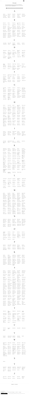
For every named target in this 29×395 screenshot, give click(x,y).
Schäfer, (13, 277)
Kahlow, (13, 148)
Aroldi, (18, 16)
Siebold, (23, 294)
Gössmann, (19, 90)
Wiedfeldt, (14, 350)
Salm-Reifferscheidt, (14, 273)
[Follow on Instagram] (25, 0)
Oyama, (9, 239)
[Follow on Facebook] (27, 0)
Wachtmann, (5, 343)
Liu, (9, 184)
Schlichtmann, (10, 283)
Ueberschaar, (9, 328)
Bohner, (23, 31)
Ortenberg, (5, 238)
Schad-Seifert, (4, 277)
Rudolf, (9, 263)
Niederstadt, (19, 224)
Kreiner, (9, 167)
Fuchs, (23, 78)
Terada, (14, 314)
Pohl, (23, 247)
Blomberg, (5, 31)
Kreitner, (14, 167)
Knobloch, (10, 164)
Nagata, (4, 220)
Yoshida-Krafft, (23, 368)
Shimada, (14, 291)
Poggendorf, (19, 247)
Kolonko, (9, 166)
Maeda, (13, 193)
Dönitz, (14, 53)
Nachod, (9, 219)
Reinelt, (23, 257)
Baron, (9, 24)
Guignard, (23, 97)
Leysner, (9, 183)
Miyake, (4, 205)
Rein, (19, 257)
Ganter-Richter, (4, 88)
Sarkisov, (5, 274)
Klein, (13, 160)
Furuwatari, (9, 81)
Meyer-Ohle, (19, 201)
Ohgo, (4, 233)
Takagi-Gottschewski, (9, 312)
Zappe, (18, 376)
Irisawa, (9, 132)
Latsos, (4, 180)
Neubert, (23, 222)
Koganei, (23, 165)
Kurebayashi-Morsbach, (9, 172)
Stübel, (23, 303)
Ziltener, (9, 378)
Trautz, (14, 320)
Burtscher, (23, 36)
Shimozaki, (14, 292)
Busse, (9, 37)
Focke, (13, 76)
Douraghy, (19, 56)
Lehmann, (14, 180)
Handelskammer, (9, 109)
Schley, (4, 283)
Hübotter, (18, 124)
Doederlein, (9, 53)
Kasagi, (9, 150)
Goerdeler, (9, 90)
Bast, (9, 26)
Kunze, (4, 172)
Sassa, (18, 274)
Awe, (13, 17)
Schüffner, (23, 285)
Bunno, (13, 36)
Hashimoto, (5, 112)
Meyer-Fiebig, (9, 201)
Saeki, (9, 270)
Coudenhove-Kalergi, (13, 44)
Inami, (4, 132)
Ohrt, (13, 233)
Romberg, (14, 262)
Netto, (19, 222)
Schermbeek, (14, 280)
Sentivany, (18, 290)
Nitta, (23, 225)
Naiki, (13, 220)
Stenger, (23, 302)
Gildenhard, (10, 89)
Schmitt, (23, 284)
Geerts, (23, 88)
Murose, (9, 213)
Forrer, (23, 76)
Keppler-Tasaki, (23, 155)
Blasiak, (18, 30)
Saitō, (13, 270)
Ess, (4, 68)
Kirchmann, (14, 158)
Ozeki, (13, 239)
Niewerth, (4, 225)
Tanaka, (9, 313)
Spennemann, (19, 298)
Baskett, (4, 26)
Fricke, (24, 77)
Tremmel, (18, 320)
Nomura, (9, 226)
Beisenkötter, (10, 27)
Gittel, (18, 89)
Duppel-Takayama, (9, 58)
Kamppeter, (14, 149)
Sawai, (23, 275)
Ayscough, (19, 17)
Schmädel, (14, 283)
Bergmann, (19, 27)
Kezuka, (14, 156)
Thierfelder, (23, 316)
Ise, (13, 132)
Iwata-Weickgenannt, (24, 135)
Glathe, (23, 89)
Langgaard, (24, 178)
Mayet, (23, 198)
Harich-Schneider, (19, 111)
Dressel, (23, 56)
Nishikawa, (19, 225)
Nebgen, (4, 222)
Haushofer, (23, 112)
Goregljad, (10, 93)
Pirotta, (14, 247)
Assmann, (5, 17)
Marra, (9, 195)
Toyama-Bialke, (4, 321)
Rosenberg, (18, 262)
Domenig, (4, 56)
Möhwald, (18, 206)
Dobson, (5, 53)
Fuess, (4, 80)
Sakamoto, (14, 271)
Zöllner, (18, 378)
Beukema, (9, 29)
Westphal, (23, 348)
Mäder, (18, 193)
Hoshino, (14, 124)
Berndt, (23, 27)
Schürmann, (5, 286)
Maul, (14, 198)
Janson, (4, 142)
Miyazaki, (5, 206)
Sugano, (9, 304)
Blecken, (24, 30)
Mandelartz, (5, 195)
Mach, (4, 193)
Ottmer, (4, 239)
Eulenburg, (14, 69)
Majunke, (13, 194)
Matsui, (13, 197)
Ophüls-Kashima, (19, 236)
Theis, (23, 314)
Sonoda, (4, 298)
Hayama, (4, 113)
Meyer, (13, 201)
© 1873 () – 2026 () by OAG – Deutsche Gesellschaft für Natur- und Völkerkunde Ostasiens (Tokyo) (11, 393)
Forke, (18, 76)
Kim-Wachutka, (23, 157)
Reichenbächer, (9, 257)
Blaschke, (13, 30)
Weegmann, (19, 346)
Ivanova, (4, 135)
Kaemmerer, (5, 148)
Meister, (18, 200)
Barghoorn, (4, 24)
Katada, (18, 150)
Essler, (9, 68)
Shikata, (9, 291)
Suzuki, (4, 305)
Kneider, (18, 162)
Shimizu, (4, 292)
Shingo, (18, 292)
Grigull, (4, 96)
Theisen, (4, 316)
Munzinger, (14, 212)
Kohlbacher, (5, 166)
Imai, (18, 131)
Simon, (9, 295)
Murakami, (19, 212)
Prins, (5, 249)
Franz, (9, 77)
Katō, (4, 152)
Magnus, (23, 193)
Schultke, (14, 286)
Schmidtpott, (14, 284)
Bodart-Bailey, (13, 31)
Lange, (13, 178)
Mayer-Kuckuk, (18, 198)
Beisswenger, (14, 27)
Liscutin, (4, 184)
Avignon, (9, 17)
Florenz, (9, 76)
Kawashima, (9, 153)
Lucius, (23, 186)
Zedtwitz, (23, 377)
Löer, (18, 184)
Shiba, (4, 291)
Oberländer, (4, 232)
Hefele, (4, 115)
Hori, (18, 123)
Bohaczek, (18, 31)
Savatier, (19, 276)
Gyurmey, (9, 99)
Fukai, (13, 80)
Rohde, (9, 262)
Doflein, (23, 53)
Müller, (23, 211)
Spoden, (4, 299)
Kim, (18, 156)
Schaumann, (24, 277)
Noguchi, (4, 226)
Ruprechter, (9, 264)
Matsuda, (9, 197)
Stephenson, (4, 303)
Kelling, (23, 153)
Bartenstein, (19, 24)
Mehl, (9, 200)
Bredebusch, (4, 35)
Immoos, (23, 131)
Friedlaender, (5, 79)
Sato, (4, 275)
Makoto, (23, 194)
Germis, (4, 89)
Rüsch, (23, 263)
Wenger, (9, 348)
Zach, (5, 377)
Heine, (13, 115)
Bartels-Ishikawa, (14, 25)
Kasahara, (14, 150)
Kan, (18, 149)
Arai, (4, 16)
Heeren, (23, 113)
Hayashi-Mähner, (14, 114)
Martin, (18, 195)
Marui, (9, 196)
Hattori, (13, 112)
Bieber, (14, 28)
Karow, (4, 150)
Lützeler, (4, 187)
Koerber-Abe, (19, 165)
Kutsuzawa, (19, 172)
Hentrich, (23, 115)
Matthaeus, (9, 199)
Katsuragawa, (14, 152)
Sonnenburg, (18, 297)
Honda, (13, 123)
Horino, (4, 124)
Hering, (9, 116)
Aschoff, (23, 16)
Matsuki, (18, 197)
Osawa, (9, 237)
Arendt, (9, 16)
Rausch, (4, 256)
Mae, (9, 193)
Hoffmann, (5, 122)
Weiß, (18, 347)
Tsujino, (4, 322)
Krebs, (4, 167)
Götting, (13, 91)
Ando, (9, 15)
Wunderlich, (5, 355)
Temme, (9, 314)
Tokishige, (18, 319)
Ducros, (4, 57)
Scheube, (19, 280)
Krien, (9, 169)
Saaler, (4, 270)
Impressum (19, 393)
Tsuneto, (9, 322)
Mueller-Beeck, (13, 211)
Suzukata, (24, 304)
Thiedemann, (13, 316)
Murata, (4, 213)
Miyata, (23, 205)
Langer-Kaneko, (18, 178)
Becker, (18, 26)
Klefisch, (9, 160)
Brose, (4, 36)
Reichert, (13, 257)
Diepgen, (23, 50)
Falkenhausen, (10, 75)
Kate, (23, 151)
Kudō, (13, 169)
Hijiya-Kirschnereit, (5, 119)
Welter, (23, 347)
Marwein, (13, 196)
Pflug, (4, 247)
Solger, (23, 295)
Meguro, (4, 200)
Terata (17, 314)
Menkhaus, (5, 201)
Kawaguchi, (18, 152)
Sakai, (4, 271)
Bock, (9, 31)
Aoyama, (23, 15)
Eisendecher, (19, 65)
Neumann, (9, 224)
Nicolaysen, (14, 224)
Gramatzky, (23, 93)
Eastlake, (4, 64)
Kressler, (23, 167)
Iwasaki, (19, 134)
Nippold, (14, 225)
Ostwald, (14, 237)
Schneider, (10, 285)
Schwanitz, (4, 289)
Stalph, (23, 299)
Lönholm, (23, 185)
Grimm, (9, 96)
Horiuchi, (9, 124)
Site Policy (22, 393)
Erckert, (24, 67)
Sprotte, (13, 299)
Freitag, (18, 77)
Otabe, (23, 237)
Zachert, (9, 376)
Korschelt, (14, 166)
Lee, (9, 180)
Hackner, (23, 105)
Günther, (18, 97)
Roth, (23, 262)
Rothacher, (5, 263)
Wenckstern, (5, 348)
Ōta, (18, 237)
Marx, (18, 196)
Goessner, (9, 91)
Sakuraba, (23, 271)
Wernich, (14, 348)
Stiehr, (13, 303)
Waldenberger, (5, 344)
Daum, (9, 50)
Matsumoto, (24, 197)
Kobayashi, (14, 163)
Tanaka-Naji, (14, 313)
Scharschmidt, (18, 277)
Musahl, (19, 213)
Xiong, (4, 361)
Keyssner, (9, 156)
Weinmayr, (9, 347)
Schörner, (14, 285)
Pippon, (9, 247)
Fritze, (13, 78)
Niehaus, (23, 224)
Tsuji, (23, 320)
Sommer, (10, 296)
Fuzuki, (18, 81)
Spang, (9, 298)
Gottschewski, (18, 93)
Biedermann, (19, 28)
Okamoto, (18, 233)
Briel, (18, 35)
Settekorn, (23, 290)
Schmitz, (5, 285)
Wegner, (23, 346)
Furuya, (13, 81)
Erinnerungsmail (16, 384)
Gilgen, (13, 89)
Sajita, (18, 270)
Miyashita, (19, 205)
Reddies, (9, 256)
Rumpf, (4, 264)
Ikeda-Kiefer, (14, 131)
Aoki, (18, 15)
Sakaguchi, (23, 270)
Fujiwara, (9, 80)
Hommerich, (10, 123)
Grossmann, (19, 96)
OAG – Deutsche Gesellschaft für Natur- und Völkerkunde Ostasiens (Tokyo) (4, 0)
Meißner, (13, 200)
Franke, (4, 77)
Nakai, (18, 220)
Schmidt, (18, 283)
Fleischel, (4, 76)
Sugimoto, (14, 304)
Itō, (23, 133)
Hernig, (13, 116)
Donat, (9, 56)
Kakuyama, (5, 149)
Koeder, (9, 165)
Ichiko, (4, 131)
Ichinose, (9, 131)
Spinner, (23, 298)
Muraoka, (23, 212)
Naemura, (14, 219)
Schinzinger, (14, 282)
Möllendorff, (23, 206)
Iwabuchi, (9, 134)
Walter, (9, 344)
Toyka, (9, 320)
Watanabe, (14, 344)
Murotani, (14, 213)
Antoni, (13, 15)
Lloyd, (13, 184)
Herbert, (4, 116)
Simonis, (13, 295)
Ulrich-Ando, (4, 330)
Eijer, (13, 65)
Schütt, (9, 286)
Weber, (23, 344)
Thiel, (19, 316)
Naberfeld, (5, 219)
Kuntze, (23, 169)
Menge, (23, 200)
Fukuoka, (18, 80)
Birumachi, (9, 30)
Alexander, (5, 15)
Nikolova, (9, 225)
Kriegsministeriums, (5, 170)
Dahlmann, (4, 50)
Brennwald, (9, 35)
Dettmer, (18, 50)
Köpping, (14, 165)
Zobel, (13, 378)
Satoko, (13, 275)
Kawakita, (4, 153)
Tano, (23, 313)
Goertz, (13, 90)
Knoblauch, (4, 164)
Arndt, (13, 16)
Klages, (18, 158)
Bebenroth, (14, 26)
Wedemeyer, (14, 346)
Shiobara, (23, 292)
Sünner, (4, 304)
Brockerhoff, (23, 35)
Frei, (13, 77)
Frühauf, (18, 78)
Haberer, (13, 105)
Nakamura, (23, 220)
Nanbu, (13, 221)
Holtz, (4, 123)
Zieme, (5, 378)
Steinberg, (10, 302)
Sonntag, (23, 296)
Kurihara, (14, 172)
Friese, (9, 78)
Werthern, (19, 348)
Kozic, (18, 166)
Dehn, (13, 50)
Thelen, (9, 316)
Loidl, (9, 186)
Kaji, (23, 148)
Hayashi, (9, 113)
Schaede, (9, 277)
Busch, (4, 37)
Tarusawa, (4, 314)
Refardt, (18, 256)
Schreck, (18, 285)
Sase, (13, 274)
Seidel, (4, 290)
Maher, (4, 194)
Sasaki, (9, 274)
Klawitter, (4, 160)
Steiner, (13, 302)
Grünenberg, (9, 97)
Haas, (4, 105)
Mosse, (14, 209)
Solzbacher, (5, 296)
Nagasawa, (23, 219)
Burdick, (19, 36)
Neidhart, (14, 222)
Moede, (13, 206)
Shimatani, (23, 291)
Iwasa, (13, 134)
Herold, (18, 116)
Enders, (14, 67)
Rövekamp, (4, 262)
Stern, (9, 303)
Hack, (18, 105)
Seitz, (9, 290)
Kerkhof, (4, 157)
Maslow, (23, 196)
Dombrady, (23, 55)
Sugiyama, (19, 304)
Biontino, (4, 30)
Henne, (18, 115)
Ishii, (4, 133)
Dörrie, (18, 53)
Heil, (9, 115)
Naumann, (19, 221)
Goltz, (24, 91)
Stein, (4, 302)
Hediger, (18, 113)
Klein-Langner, (23, 160)
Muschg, (23, 213)
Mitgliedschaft (12, 384)
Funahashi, (23, 80)
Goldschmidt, (18, 92)
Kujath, (18, 169)
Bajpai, (19, 23)
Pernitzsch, (18, 246)
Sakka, (18, 271)
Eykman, (18, 69)
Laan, (5, 178)
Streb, (18, 303)
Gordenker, (4, 93)
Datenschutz (21, 393)
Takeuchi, (4, 313)
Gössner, (4, 91)
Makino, (18, 194)
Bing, (23, 28)
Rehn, (23, 256)
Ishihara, (18, 132)
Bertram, (4, 28)
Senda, (13, 290)
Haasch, (9, 105)
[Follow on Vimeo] (26, 0)
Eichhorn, (4, 65)
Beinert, (4, 27)
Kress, (18, 167)
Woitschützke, (5, 354)
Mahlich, (9, 194)
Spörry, (9, 299)
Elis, (23, 65)
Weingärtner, (4, 347)
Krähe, (23, 166)
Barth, (23, 24)
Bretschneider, (14, 35)
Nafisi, (18, 219)
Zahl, (13, 376)
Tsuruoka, (14, 322)
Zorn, (23, 378)
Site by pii (24, 393)
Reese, (14, 256)
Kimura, (4, 158)
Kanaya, (23, 149)
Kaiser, (18, 148)
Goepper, (4, 90)
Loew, (4, 186)
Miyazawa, (9, 206)
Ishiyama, (19, 133)
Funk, (5, 81)
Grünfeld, (13, 97)
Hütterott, (23, 124)
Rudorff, (18, 263)
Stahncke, (19, 299)
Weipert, (14, 347)
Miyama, (13, 205)
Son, (13, 296)
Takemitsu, (23, 311)
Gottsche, (13, 93)
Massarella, (4, 197)
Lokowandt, (14, 186)
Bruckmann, (10, 36)
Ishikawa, (14, 133)
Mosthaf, (19, 209)
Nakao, (9, 221)
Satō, (23, 274)
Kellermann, (18, 153)
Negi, (9, 222)
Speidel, (13, 298)
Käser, (9, 148)
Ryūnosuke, (13, 264)
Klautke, (23, 158)
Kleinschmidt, (4, 162)
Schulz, (18, 286)
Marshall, (13, 195)
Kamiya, (9, 149)
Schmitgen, (19, 284)
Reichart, (4, 257)
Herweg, (23, 116)
